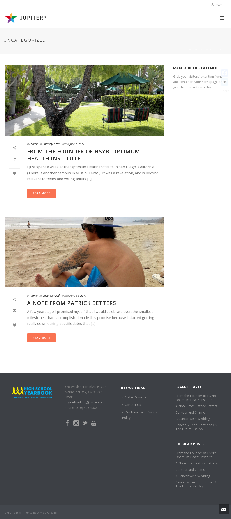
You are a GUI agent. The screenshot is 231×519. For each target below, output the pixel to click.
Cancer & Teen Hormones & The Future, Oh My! (196, 427)
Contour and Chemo (190, 412)
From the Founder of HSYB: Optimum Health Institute (83, 155)
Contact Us (131, 405)
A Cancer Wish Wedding (193, 419)
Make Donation (135, 397)
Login (216, 4)
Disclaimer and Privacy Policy (140, 414)
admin (34, 144)
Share (225, 91)
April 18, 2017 (78, 296)
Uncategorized (212, 49)
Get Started (187, 98)
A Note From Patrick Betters (71, 303)
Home (193, 49)
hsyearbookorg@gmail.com (85, 402)
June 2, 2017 (77, 144)
